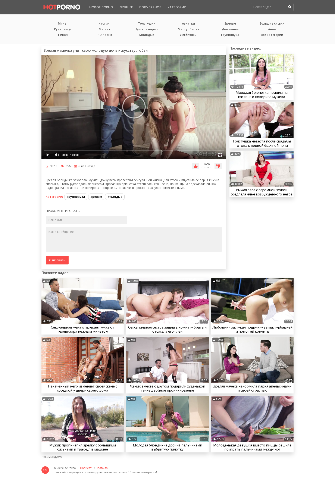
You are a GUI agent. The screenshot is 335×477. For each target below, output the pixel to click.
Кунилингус (63, 29)
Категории (177, 7)
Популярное (150, 7)
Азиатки (188, 23)
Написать (86, 468)
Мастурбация (188, 29)
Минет (63, 23)
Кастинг (104, 23)
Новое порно (101, 7)
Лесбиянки (188, 35)
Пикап (63, 35)
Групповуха (230, 35)
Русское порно (146, 29)
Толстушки (146, 23)
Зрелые (230, 23)
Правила (102, 468)
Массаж (105, 29)
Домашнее (230, 29)
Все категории (272, 35)
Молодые (146, 35)
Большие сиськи (272, 23)
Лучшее (126, 7)
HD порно (104, 35)
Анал (272, 29)
